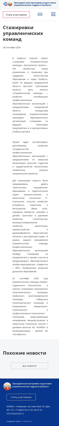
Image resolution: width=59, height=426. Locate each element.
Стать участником (16, 14)
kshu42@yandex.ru (15, 413)
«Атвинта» (27, 421)
